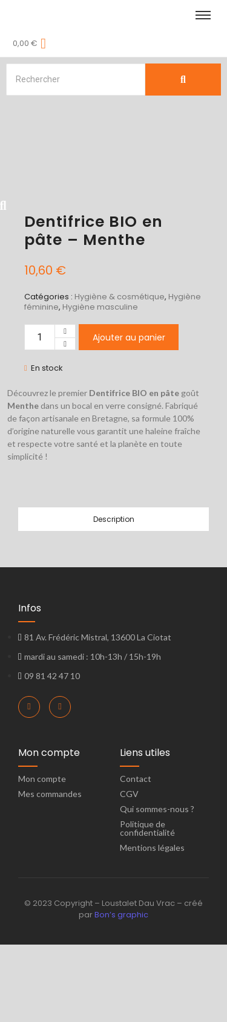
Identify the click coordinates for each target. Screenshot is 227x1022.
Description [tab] (113, 596)
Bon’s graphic (121, 992)
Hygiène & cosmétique (119, 374)
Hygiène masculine (100, 384)
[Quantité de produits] (39, 415)
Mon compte (42, 856)
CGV (129, 871)
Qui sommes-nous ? (157, 886)
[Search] (75, 79)
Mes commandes (50, 871)
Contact (135, 856)
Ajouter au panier (129, 415)
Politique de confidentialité (147, 905)
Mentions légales (152, 925)
